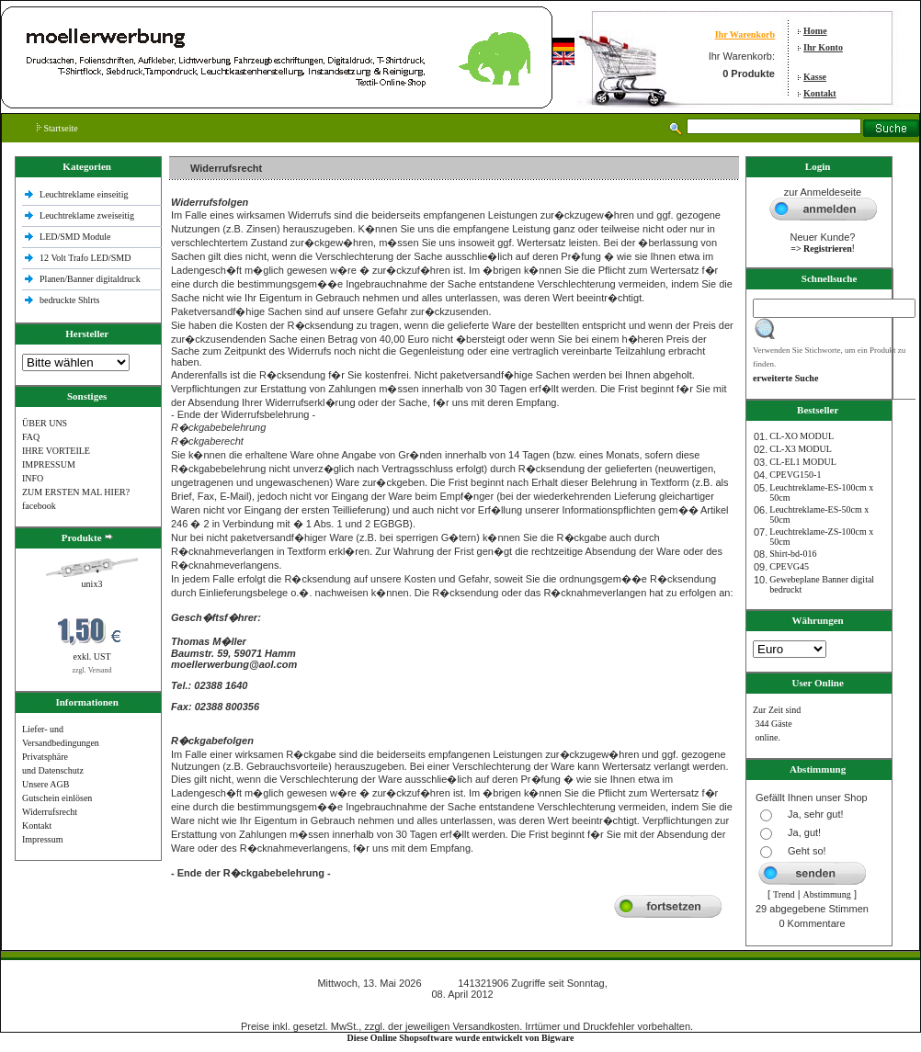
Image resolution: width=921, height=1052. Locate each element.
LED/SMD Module (75, 237)
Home (815, 31)
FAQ (31, 437)
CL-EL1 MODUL (802, 462)
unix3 (92, 584)
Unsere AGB (45, 784)
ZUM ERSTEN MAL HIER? (76, 492)
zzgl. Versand (92, 670)
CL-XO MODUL (801, 436)
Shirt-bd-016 (792, 554)
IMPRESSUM (48, 464)
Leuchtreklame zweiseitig (88, 215)
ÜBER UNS (44, 423)
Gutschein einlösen (57, 798)
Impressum (42, 839)
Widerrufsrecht (49, 812)
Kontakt (819, 93)
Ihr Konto (823, 47)
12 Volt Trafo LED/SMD (85, 258)
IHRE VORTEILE (56, 451)
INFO (32, 478)
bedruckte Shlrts (69, 300)
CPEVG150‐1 (795, 474)
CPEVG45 (789, 566)
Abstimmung (827, 894)
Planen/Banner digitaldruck (90, 279)
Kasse (814, 77)
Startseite (57, 128)
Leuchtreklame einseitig (85, 194)
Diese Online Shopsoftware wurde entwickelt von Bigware (460, 1038)
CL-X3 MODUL (800, 449)
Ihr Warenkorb (745, 34)
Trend (784, 894)
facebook (39, 506)
